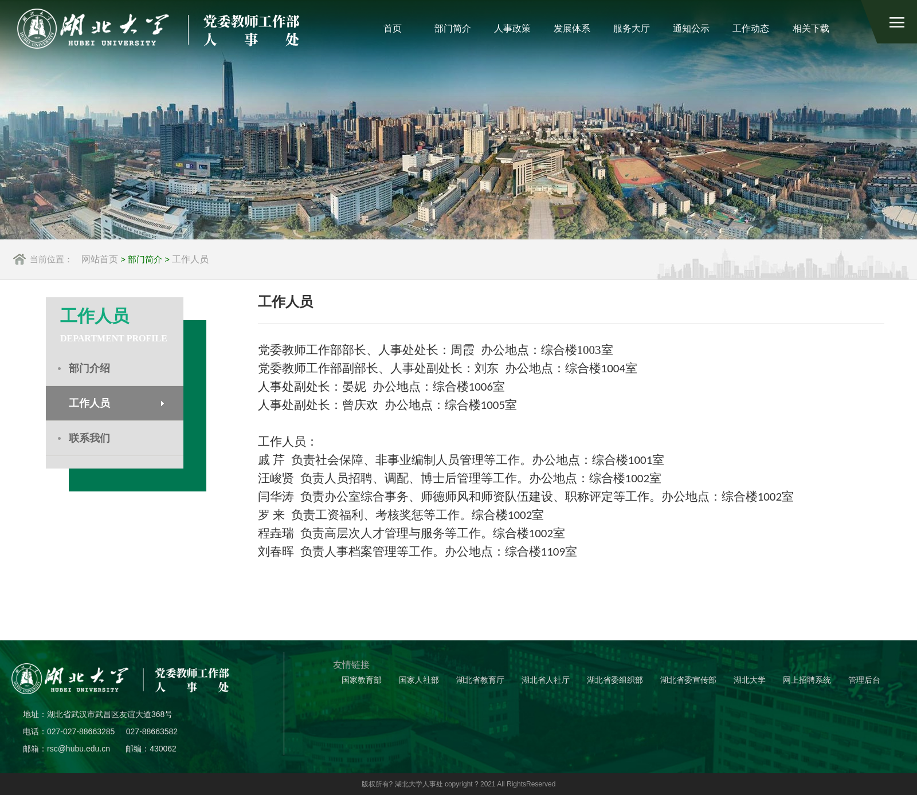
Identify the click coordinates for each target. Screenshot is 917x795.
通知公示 (691, 28)
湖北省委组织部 (615, 680)
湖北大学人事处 (419, 784)
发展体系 (572, 28)
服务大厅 (631, 28)
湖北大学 (750, 680)
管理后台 (864, 680)
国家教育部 (362, 680)
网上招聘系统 (807, 680)
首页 (392, 28)
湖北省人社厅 (546, 680)
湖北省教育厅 (480, 680)
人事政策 (512, 28)
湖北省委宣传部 (688, 680)
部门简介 (452, 28)
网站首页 (99, 259)
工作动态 (750, 28)
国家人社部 (419, 680)
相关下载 (811, 28)
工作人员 (190, 259)
